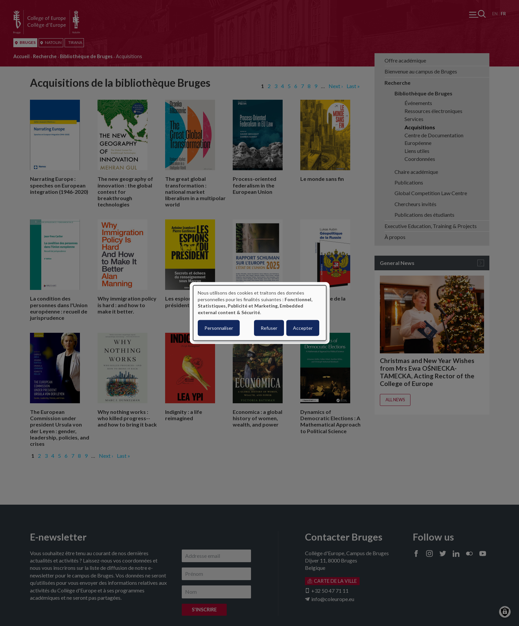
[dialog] (259, 313)
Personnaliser (218, 328)
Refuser (269, 328)
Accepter (303, 328)
